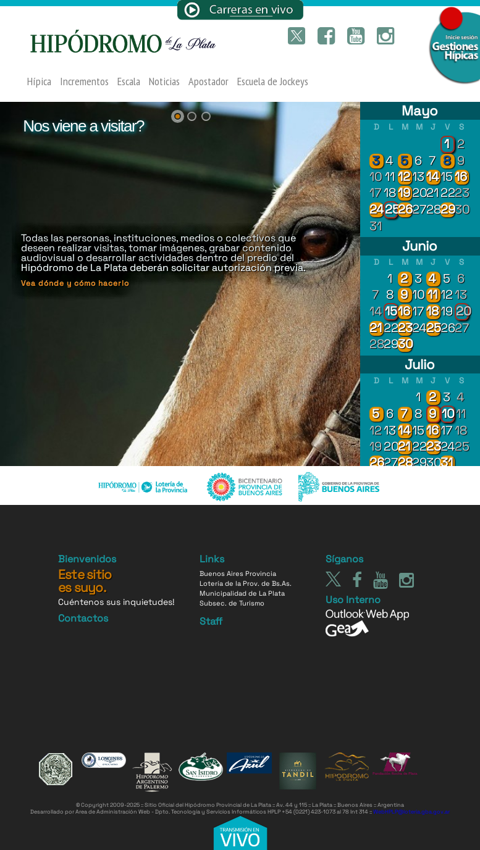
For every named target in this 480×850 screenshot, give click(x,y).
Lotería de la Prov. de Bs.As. (246, 583)
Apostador (208, 81)
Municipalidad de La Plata (242, 593)
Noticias (164, 81)
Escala (128, 81)
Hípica (39, 81)
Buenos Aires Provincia (238, 573)
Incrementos (84, 81)
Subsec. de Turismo (232, 603)
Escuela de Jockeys (272, 81)
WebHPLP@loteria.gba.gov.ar (411, 811)
